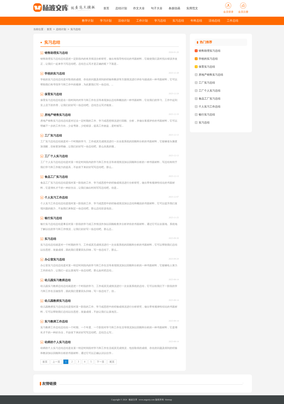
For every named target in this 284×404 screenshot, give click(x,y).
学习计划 (106, 20)
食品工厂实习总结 (209, 98)
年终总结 (196, 20)
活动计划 (124, 20)
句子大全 (156, 8)
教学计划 (87, 20)
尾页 (111, 362)
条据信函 (174, 8)
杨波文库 (133, 399)
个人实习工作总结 (209, 106)
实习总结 (178, 20)
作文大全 (139, 8)
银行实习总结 (207, 114)
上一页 (56, 362)
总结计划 (121, 8)
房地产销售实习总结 (211, 74)
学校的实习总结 (208, 58)
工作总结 (232, 20)
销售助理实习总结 (209, 50)
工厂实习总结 (207, 82)
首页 (106, 8)
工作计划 (142, 20)
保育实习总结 (207, 66)
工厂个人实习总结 (209, 90)
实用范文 (192, 8)
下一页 (100, 362)
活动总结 (214, 20)
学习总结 (160, 20)
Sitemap (168, 399)
